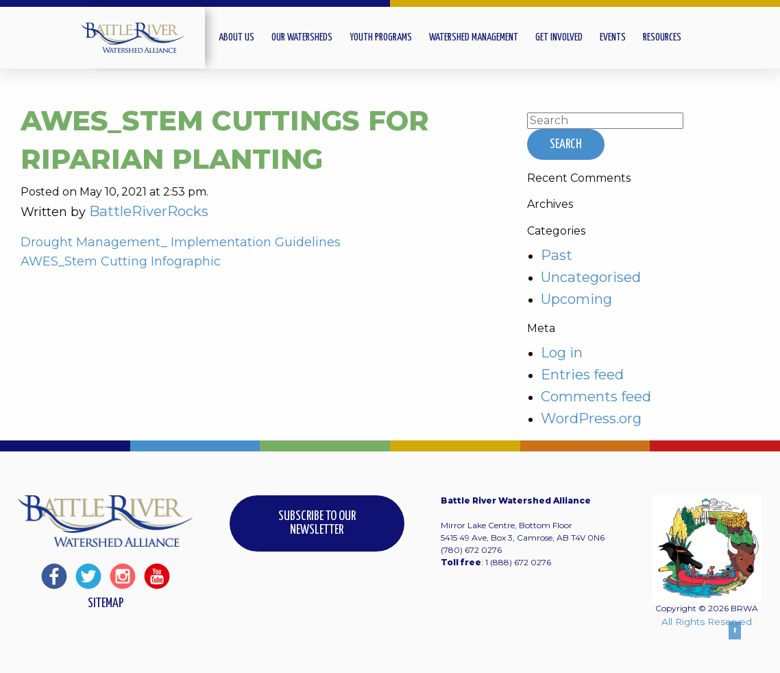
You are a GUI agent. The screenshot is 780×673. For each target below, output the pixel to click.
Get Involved (559, 37)
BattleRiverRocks (148, 211)
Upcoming (576, 298)
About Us (236, 37)
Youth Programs (381, 37)
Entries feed (582, 374)
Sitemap (105, 603)
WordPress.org (591, 418)
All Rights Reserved (706, 621)
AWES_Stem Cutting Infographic (121, 261)
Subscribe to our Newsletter (317, 523)
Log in (562, 352)
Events (613, 37)
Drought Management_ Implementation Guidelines (181, 242)
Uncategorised (591, 276)
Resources (662, 37)
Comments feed (596, 396)
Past (556, 254)
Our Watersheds (301, 37)
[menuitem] (245, 38)
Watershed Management (473, 37)
